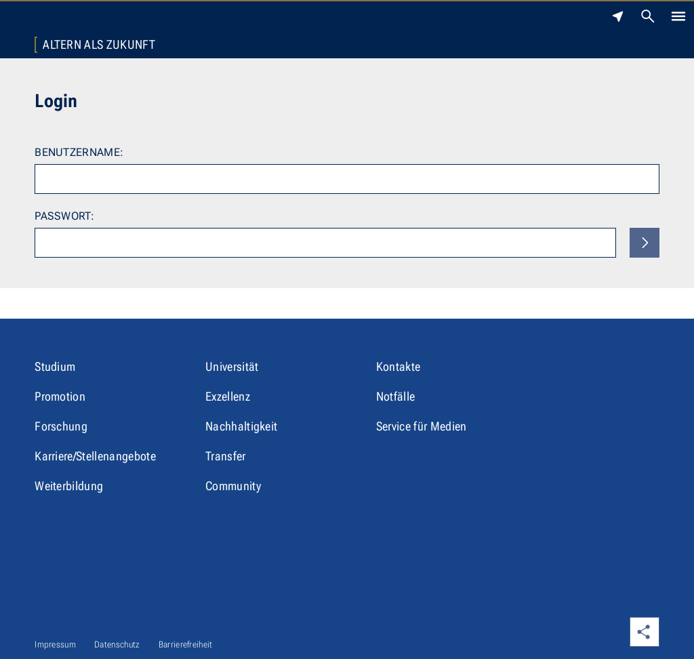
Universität (232, 366)
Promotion (60, 396)
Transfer (225, 456)
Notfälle (395, 396)
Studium (55, 366)
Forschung (61, 426)
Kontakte (398, 366)
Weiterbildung (69, 486)
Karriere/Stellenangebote (95, 456)
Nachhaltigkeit (241, 426)
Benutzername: (79, 152)
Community (233, 486)
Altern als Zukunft (99, 45)
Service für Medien (421, 426)
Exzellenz (227, 396)
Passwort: (64, 215)
